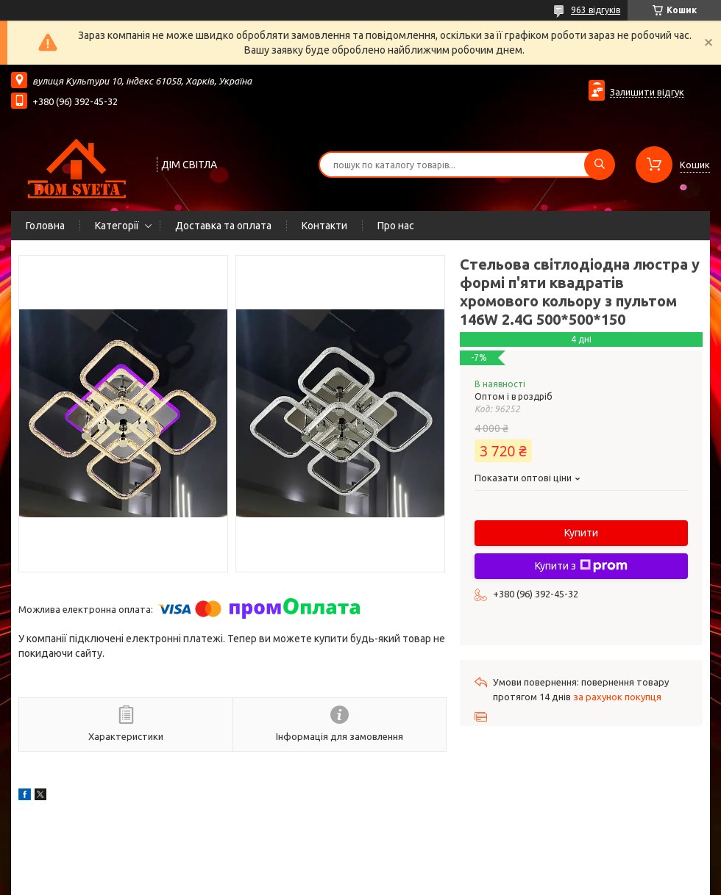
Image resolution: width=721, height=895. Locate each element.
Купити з (581, 565)
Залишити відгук (647, 92)
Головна (45, 225)
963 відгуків (595, 10)
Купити (581, 533)
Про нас (395, 225)
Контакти (324, 225)
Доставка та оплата (223, 225)
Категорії (117, 225)
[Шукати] (599, 164)
